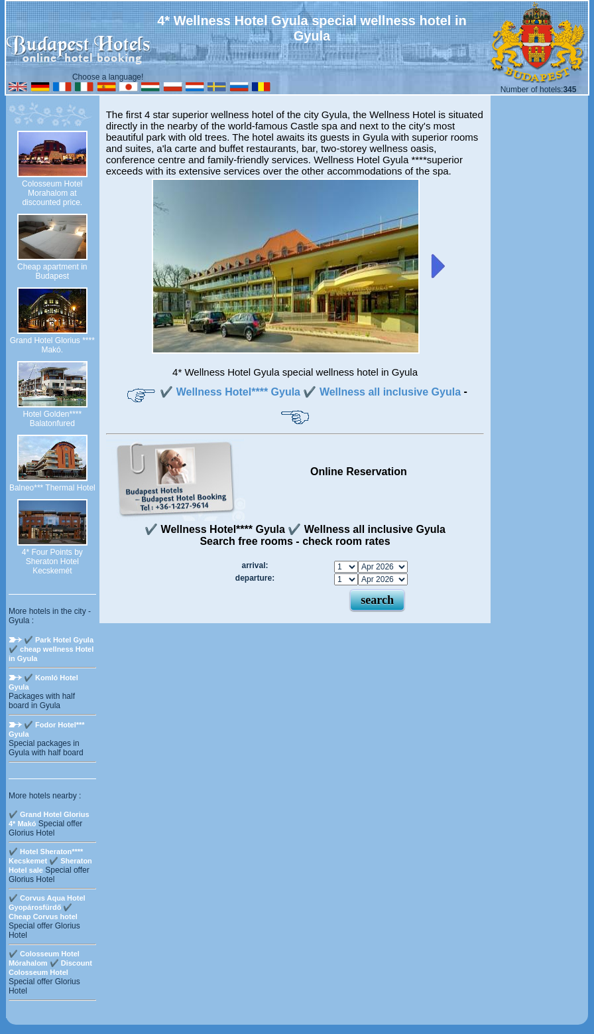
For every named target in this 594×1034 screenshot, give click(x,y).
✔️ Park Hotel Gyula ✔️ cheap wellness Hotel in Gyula (51, 649)
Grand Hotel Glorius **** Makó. (52, 345)
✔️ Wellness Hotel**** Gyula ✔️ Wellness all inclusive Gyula (310, 392)
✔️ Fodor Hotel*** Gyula (47, 729)
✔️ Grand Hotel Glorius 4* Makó (49, 819)
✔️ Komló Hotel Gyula (43, 682)
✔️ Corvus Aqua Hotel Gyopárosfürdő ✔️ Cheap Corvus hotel (47, 907)
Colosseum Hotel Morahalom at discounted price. (52, 193)
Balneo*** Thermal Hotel (52, 487)
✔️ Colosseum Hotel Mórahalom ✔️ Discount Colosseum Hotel (50, 963)
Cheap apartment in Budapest (52, 271)
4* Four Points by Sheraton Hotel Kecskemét (52, 561)
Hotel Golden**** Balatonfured (52, 418)
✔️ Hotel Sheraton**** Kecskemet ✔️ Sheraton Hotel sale (50, 861)
